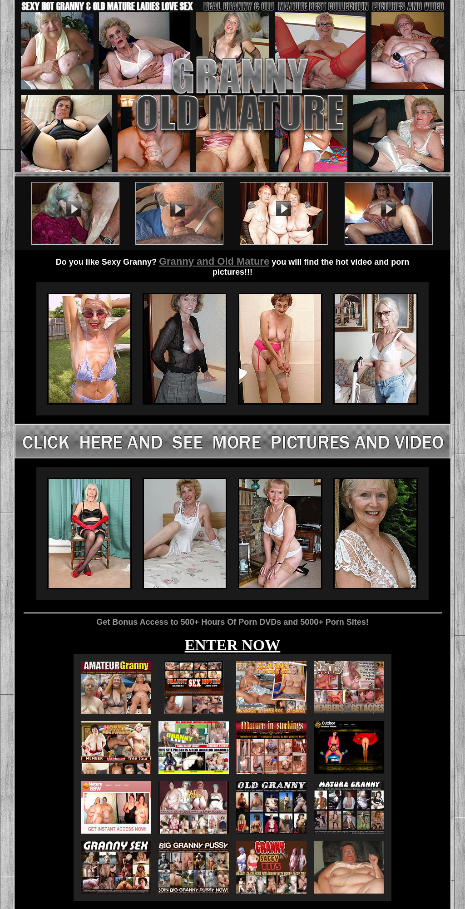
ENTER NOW (233, 645)
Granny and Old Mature (214, 261)
